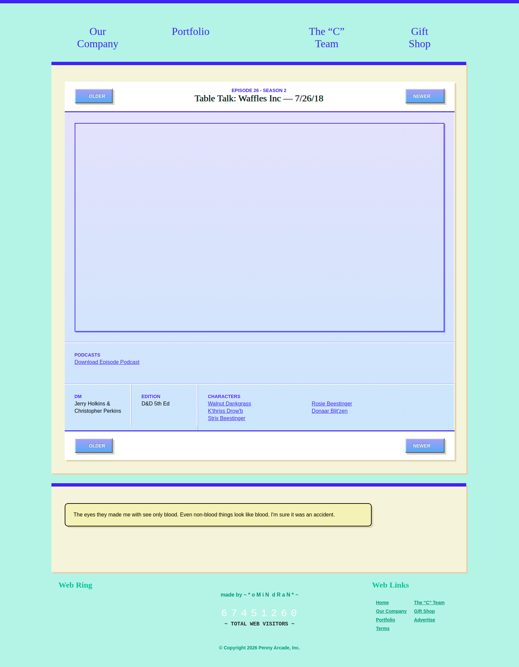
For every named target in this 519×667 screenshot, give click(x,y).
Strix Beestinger (227, 418)
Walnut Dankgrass (229, 403)
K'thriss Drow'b (225, 411)
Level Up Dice (126, 612)
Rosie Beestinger (332, 403)
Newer (421, 96)
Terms (383, 628)
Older (97, 96)
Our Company (97, 36)
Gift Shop (420, 36)
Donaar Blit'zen (329, 411)
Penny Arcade (79, 612)
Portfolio (191, 31)
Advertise (424, 619)
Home (382, 602)
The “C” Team (327, 36)
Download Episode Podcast (107, 362)
